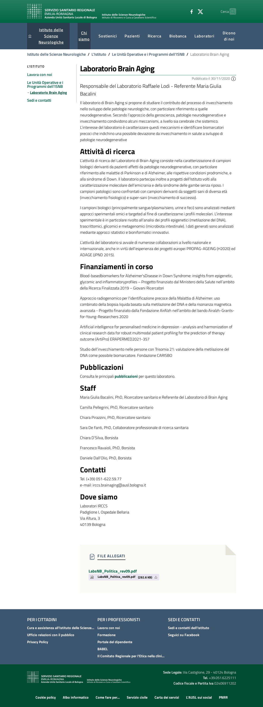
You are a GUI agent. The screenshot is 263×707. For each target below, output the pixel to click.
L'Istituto (98, 54)
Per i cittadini (42, 619)
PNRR (223, 697)
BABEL (102, 649)
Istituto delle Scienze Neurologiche (56, 54)
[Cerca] (231, 11)
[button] (233, 78)
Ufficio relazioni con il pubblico (50, 634)
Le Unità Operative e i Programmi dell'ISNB (148, 54)
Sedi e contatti (184, 619)
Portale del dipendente (114, 641)
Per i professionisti (118, 619)
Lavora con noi (108, 627)
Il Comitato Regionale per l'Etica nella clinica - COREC (131, 656)
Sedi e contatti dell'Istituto (188, 627)
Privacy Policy (37, 641)
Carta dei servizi (167, 697)
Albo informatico (76, 697)
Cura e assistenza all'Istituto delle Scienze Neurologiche (61, 627)
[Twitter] (191, 11)
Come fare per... (108, 697)
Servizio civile (137, 697)
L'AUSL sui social (199, 697)
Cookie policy (45, 697)
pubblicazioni (126, 376)
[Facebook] (183, 11)
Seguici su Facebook (183, 634)
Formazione (106, 634)
